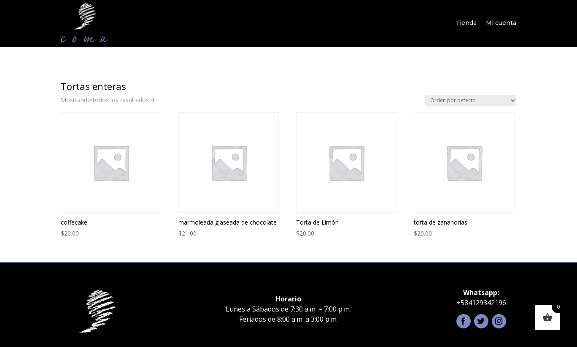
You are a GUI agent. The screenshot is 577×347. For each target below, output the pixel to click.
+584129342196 (481, 302)
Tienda (466, 23)
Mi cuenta (501, 23)
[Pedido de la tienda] (470, 100)
